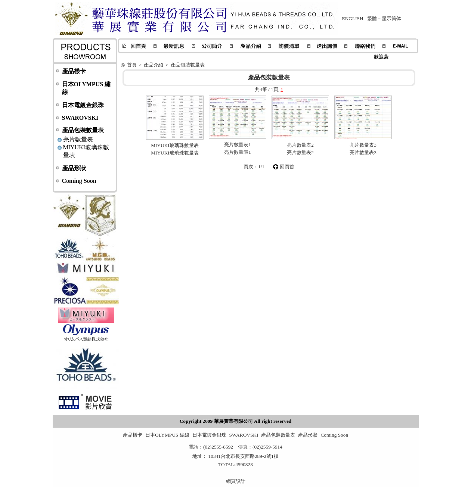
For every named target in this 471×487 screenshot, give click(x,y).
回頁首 (287, 166)
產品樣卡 (74, 71)
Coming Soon (79, 181)
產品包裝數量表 (83, 130)
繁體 (372, 18)
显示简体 (391, 18)
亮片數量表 (78, 139)
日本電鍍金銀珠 (83, 105)
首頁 (132, 65)
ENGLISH (352, 18)
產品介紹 (153, 65)
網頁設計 (235, 481)
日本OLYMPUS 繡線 (167, 435)
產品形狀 (74, 168)
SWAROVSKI (80, 118)
